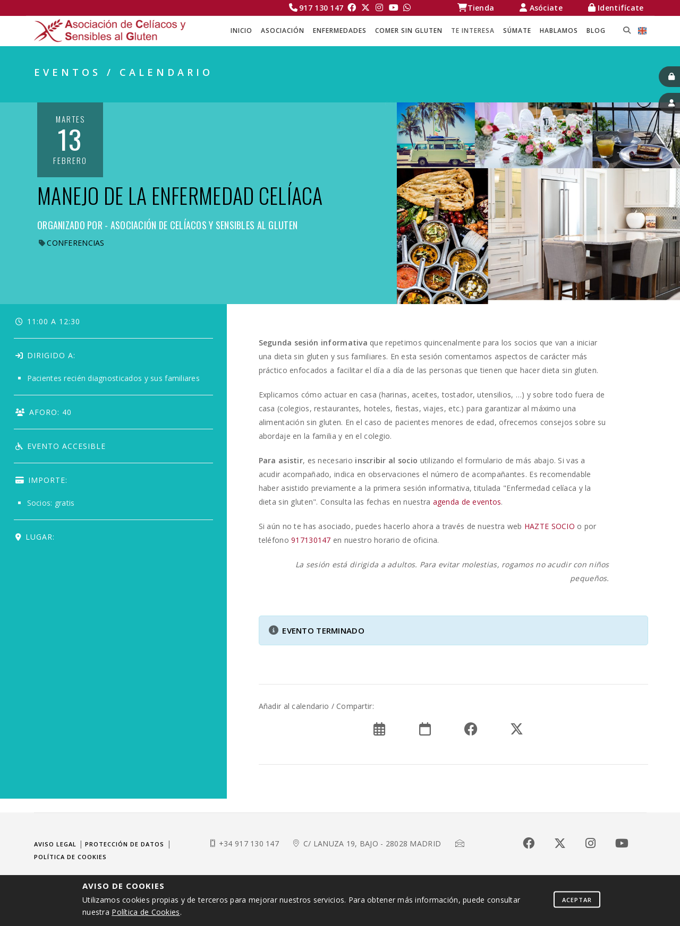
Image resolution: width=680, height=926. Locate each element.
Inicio (241, 30)
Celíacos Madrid (422, 90)
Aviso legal (55, 844)
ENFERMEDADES (340, 30)
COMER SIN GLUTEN (409, 30)
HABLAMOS (559, 30)
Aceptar (577, 899)
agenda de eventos (467, 502)
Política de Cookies (146, 912)
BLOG (596, 30)
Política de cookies (70, 857)
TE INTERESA (473, 30)
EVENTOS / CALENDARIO (597, 90)
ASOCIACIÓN (282, 30)
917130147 (311, 540)
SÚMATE (517, 30)
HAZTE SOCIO (549, 526)
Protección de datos (124, 844)
